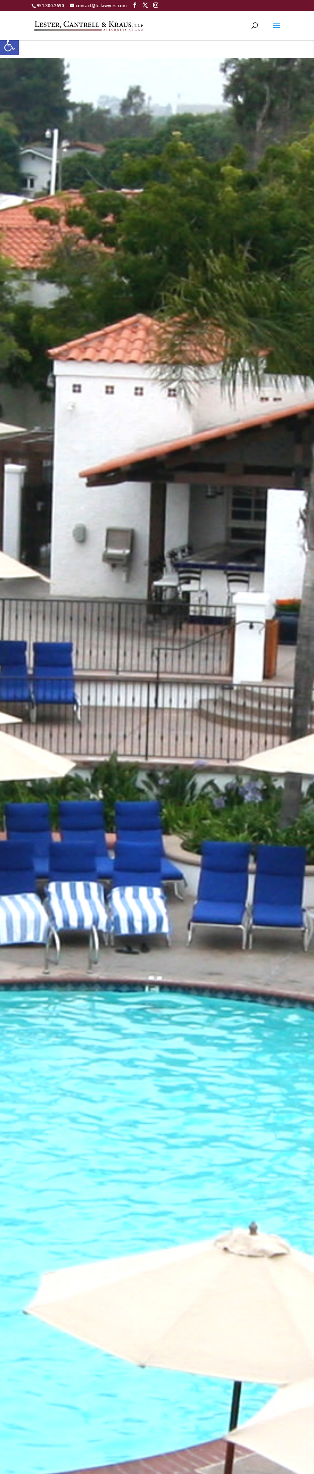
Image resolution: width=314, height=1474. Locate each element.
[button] (9, 45)
